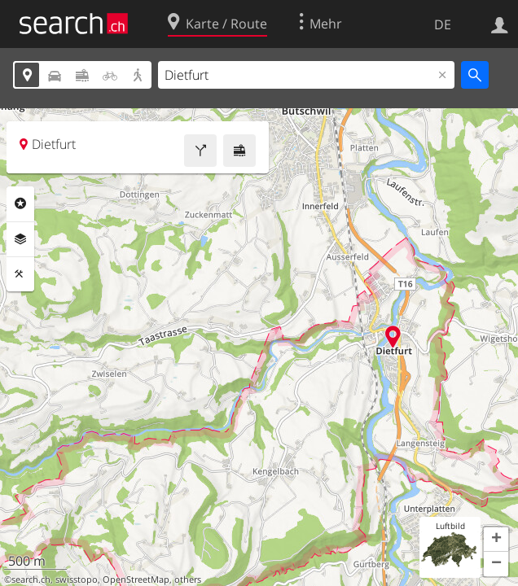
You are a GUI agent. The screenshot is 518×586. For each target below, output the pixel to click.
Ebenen (20, 239)
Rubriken (20, 203)
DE (442, 24)
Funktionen (20, 274)
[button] (496, 539)
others (187, 579)
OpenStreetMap (136, 579)
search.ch (30, 579)
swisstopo (76, 579)
